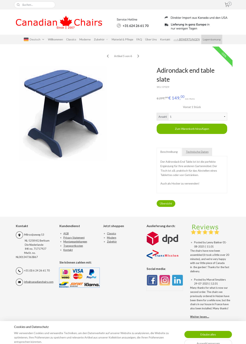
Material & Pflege (122, 39)
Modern (111, 237)
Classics (71, 39)
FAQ (139, 39)
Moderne (85, 39)
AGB (66, 233)
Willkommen (55, 39)
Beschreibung (169, 151)
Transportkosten (73, 245)
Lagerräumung (212, 39)
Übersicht (166, 203)
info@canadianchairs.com (38, 281)
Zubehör (101, 39)
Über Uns (151, 39)
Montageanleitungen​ (75, 241)
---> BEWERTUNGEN (187, 39)
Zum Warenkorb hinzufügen (192, 128)
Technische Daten (197, 151)
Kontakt (165, 39)
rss (147, 336)
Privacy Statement (74, 237)
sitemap (140, 336)
